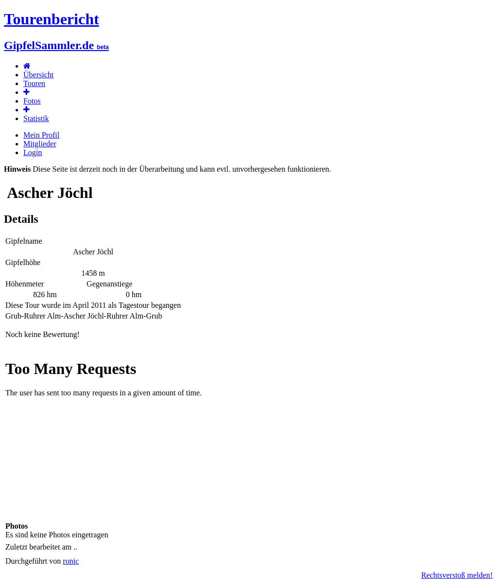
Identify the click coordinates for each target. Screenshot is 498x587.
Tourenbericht (51, 19)
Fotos (32, 101)
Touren (34, 83)
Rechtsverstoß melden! (457, 575)
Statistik (36, 118)
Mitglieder (39, 144)
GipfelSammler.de (56, 45)
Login (32, 152)
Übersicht (38, 75)
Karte (249, 435)
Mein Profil (41, 135)
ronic (71, 561)
